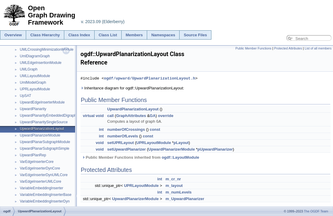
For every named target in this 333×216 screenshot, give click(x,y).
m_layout (174, 185)
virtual (89, 115)
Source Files (195, 35)
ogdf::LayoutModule (180, 157)
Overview (13, 35)
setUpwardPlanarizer (126, 149)
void (100, 115)
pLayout (181, 142)
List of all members (318, 48)
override (165, 115)
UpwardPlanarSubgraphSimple (44, 148)
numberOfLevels (122, 136)
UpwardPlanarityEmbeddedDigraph (48, 115)
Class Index (79, 35)
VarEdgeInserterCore (37, 162)
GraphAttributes (131, 115)
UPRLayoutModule (35, 89)
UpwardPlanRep (33, 155)
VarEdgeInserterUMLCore (40, 181)
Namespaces (163, 35)
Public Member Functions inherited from (140, 157)
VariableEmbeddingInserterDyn (45, 201)
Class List (108, 35)
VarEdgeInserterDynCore (40, 168)
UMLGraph (29, 69)
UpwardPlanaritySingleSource (44, 122)
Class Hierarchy (45, 35)
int (101, 129)
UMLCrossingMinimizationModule (47, 49)
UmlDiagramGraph (35, 56)
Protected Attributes (288, 48)
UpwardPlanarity (33, 109)
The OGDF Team (316, 211)
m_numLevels (178, 192)
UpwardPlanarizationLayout (42, 129)
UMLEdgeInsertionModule (41, 63)
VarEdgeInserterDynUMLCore (44, 175)
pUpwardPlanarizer (215, 149)
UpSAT (25, 96)
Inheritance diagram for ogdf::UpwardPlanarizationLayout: (132, 88)
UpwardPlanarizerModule (40, 135)
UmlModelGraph (33, 82)
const (155, 129)
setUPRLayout (120, 142)
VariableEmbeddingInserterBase (45, 195)
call (110, 115)
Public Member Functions (253, 48)
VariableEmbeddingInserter (41, 188)
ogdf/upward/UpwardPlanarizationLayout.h (149, 78)
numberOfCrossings (126, 129)
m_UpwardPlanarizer (184, 198)
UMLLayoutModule (35, 76)
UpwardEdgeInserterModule (42, 102)
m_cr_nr (173, 178)
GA (153, 115)
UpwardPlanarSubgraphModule (45, 142)
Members (134, 35)
